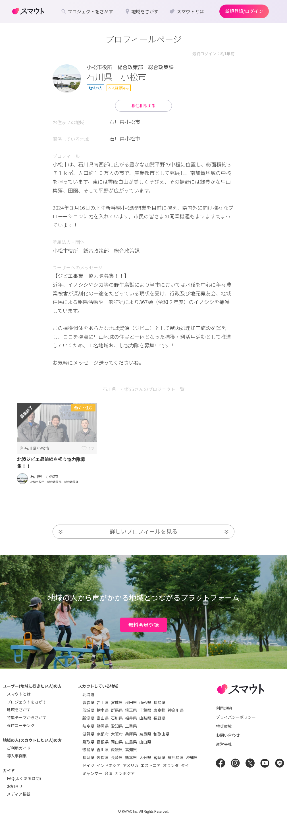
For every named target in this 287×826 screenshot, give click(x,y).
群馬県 (117, 710)
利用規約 (224, 708)
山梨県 (145, 718)
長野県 (159, 718)
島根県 (103, 742)
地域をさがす (19, 709)
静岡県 (103, 726)
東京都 (159, 710)
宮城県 (117, 702)
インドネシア (108, 765)
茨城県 (88, 710)
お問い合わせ (228, 735)
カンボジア (125, 773)
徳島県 (88, 749)
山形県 (145, 702)
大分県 (145, 757)
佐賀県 (103, 757)
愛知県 (117, 726)
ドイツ (88, 765)
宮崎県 (159, 757)
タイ (185, 765)
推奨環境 (224, 726)
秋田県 (131, 702)
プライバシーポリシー (236, 717)
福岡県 (88, 757)
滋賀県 (88, 734)
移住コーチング (21, 725)
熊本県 (131, 757)
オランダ (171, 765)
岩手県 (103, 702)
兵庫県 (131, 734)
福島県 (159, 702)
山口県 (145, 742)
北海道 (88, 694)
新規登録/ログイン (244, 11)
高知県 (131, 749)
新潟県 (88, 718)
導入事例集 (17, 756)
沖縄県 (192, 757)
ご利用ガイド (19, 748)
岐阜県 (88, 726)
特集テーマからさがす (27, 717)
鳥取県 (88, 742)
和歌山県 (161, 734)
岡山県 (117, 742)
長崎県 (117, 757)
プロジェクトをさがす (27, 702)
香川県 (103, 749)
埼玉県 (131, 710)
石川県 (117, 718)
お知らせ (15, 786)
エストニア (151, 765)
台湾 (109, 773)
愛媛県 (117, 749)
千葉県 (145, 710)
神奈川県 (176, 710)
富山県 (103, 718)
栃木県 (103, 710)
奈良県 (145, 734)
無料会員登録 (143, 624)
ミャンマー (92, 773)
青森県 (88, 702)
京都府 (103, 734)
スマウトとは (19, 694)
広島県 (131, 742)
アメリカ (130, 765)
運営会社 (224, 744)
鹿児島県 (176, 757)
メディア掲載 (18, 794)
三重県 (131, 726)
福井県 (131, 718)
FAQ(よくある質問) (24, 778)
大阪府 (117, 734)
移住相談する (143, 105)
